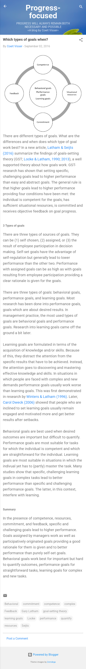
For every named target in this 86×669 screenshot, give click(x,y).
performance (48, 618)
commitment (31, 604)
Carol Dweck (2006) (19, 402)
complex (69, 604)
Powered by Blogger (43, 654)
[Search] (81, 7)
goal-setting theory (55, 611)
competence (52, 604)
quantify (66, 618)
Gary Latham (30, 611)
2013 (65, 159)
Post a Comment (17, 638)
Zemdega (51, 662)
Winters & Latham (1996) (46, 396)
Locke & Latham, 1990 (42, 159)
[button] (81, 40)
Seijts (25, 625)
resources (11, 625)
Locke (31, 618)
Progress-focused (43, 11)
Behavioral (11, 604)
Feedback (11, 611)
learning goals (14, 618)
